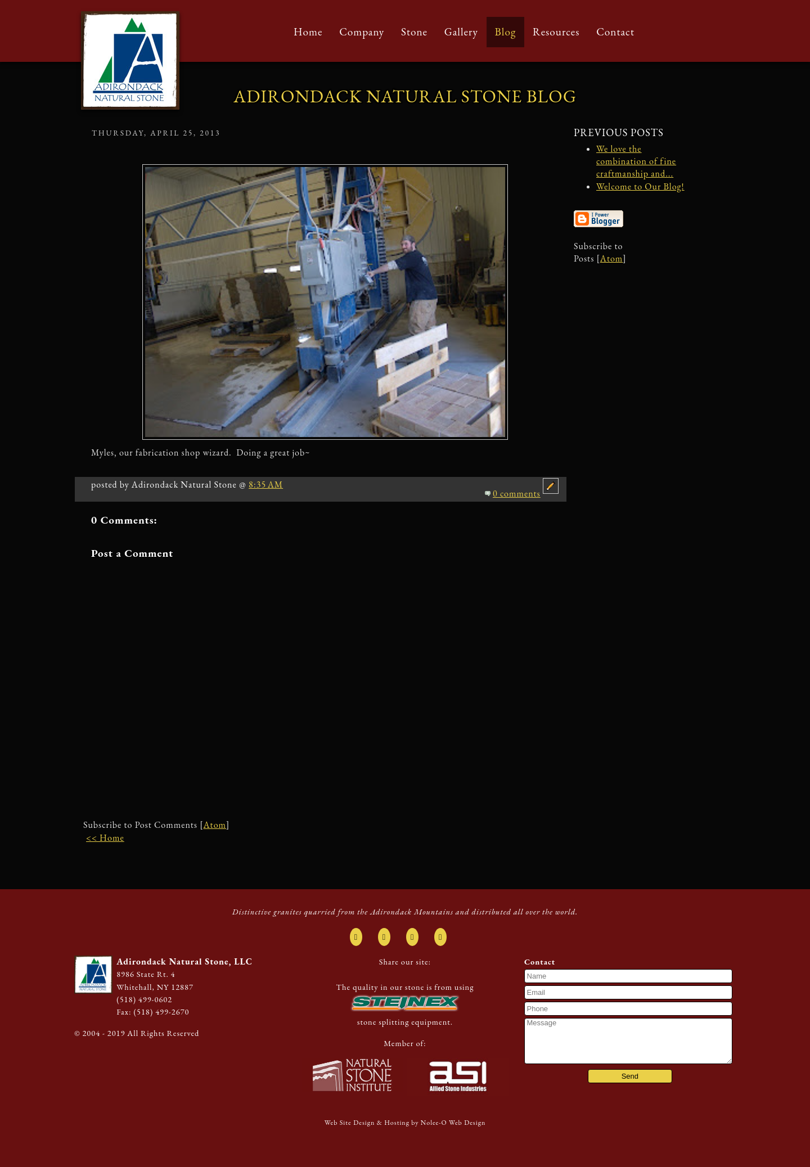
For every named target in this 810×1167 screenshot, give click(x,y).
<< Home (105, 838)
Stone (414, 32)
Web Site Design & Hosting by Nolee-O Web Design (405, 1122)
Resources (556, 32)
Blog (505, 32)
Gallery (461, 32)
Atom (215, 825)
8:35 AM (266, 484)
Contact (615, 32)
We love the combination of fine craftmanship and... (636, 161)
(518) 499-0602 (144, 999)
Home (308, 32)
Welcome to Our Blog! (640, 186)
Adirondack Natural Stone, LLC (184, 961)
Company (361, 32)
